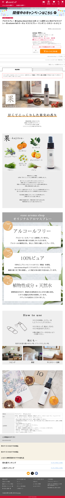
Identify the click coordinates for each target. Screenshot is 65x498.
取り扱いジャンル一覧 (7, 486)
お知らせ (35, 481)
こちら (19, 493)
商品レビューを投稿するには (56, 64)
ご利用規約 (50, 479)
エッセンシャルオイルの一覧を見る (54, 59)
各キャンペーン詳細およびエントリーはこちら (44, 39)
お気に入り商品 (6, 481)
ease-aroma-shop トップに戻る (55, 56)
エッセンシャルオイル (52, 8)
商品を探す (5, 479)
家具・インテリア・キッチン (14, 8)
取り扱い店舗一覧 (6, 488)
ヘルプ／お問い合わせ (38, 479)
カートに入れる (50, 51)
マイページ (19, 484)
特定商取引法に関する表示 (54, 487)
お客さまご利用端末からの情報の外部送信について (55, 484)
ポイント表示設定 (21, 486)
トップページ (3, 8)
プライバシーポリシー (53, 481)
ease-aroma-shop (6, 440)
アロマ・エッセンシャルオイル (39, 8)
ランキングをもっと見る (57, 462)
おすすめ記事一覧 (21, 479)
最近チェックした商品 (7, 484)
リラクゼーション (26, 8)
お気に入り (35, 52)
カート (18, 481)
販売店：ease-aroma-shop (54, 28)
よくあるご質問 (37, 484)
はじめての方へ (37, 486)
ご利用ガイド (20, 488)
